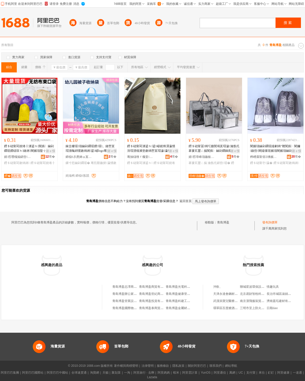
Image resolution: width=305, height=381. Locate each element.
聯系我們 (215, 366)
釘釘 (271, 372)
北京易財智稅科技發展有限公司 (261, 294)
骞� (50, 156)
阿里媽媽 (164, 372)
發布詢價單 (270, 222)
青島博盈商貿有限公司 (154, 286)
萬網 (232, 372)
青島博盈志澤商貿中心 (127, 286)
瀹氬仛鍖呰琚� (219, 163)
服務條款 (163, 366)
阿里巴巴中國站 (57, 372)
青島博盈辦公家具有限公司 (130, 294)
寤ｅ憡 (50, 151)
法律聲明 (148, 366)
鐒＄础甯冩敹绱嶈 (16, 163)
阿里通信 (220, 372)
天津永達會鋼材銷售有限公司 (233, 294)
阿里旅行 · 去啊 (143, 372)
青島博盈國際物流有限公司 (130, 308)
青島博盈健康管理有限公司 (184, 294)
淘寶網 (94, 372)
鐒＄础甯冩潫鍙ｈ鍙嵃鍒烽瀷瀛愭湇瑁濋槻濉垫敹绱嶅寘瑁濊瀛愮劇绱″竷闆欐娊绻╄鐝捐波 (151, 148)
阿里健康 (283, 372)
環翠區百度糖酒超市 (227, 308)
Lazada (152, 377)
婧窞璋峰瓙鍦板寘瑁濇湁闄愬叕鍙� (203, 157)
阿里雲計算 (189, 372)
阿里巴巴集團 (10, 372)
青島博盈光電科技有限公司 (184, 286)
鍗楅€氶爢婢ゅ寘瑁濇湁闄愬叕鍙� (80, 157)
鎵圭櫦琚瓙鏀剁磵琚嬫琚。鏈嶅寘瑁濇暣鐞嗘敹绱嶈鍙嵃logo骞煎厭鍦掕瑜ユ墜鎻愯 (91, 148)
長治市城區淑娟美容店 (282, 294)
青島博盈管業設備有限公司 (130, 301)
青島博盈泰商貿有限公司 (156, 308)
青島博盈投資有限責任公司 (157, 301)
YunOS (205, 372)
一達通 (297, 372)
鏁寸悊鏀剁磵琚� (78, 163)
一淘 (127, 372)
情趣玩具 (273, 286)
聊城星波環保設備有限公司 (258, 286)
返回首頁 (185, 201)
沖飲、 (217, 286)
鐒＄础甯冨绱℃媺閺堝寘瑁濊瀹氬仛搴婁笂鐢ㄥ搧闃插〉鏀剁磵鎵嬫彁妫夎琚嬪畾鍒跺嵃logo (214, 148)
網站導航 (231, 366)
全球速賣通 (79, 372)
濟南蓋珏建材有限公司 (282, 301)
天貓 (105, 372)
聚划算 (116, 372)
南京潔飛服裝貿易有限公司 (258, 301)
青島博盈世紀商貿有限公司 (157, 294)
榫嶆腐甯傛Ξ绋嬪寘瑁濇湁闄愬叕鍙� (264, 157)
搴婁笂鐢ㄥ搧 (198, 163)
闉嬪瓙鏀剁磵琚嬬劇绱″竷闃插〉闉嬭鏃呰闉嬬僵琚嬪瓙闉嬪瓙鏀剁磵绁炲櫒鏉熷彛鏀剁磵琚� (275, 148)
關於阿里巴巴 (197, 366)
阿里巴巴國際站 (32, 372)
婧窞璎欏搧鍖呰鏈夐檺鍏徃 (18, 157)
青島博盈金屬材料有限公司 (184, 308)
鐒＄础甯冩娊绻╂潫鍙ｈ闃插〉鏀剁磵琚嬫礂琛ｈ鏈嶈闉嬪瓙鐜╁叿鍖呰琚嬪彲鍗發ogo (29, 148)
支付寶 (250, 372)
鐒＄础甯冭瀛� (261, 163)
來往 (262, 372)
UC (241, 372)
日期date (272, 308)
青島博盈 (223, 222)
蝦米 (176, 372)
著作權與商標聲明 (126, 366)
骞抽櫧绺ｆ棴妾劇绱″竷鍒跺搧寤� (141, 157)
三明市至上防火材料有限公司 (260, 308)
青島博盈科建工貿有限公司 (184, 301)
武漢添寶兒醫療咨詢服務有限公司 (236, 301)
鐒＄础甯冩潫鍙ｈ (139, 163)
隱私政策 (178, 366)
